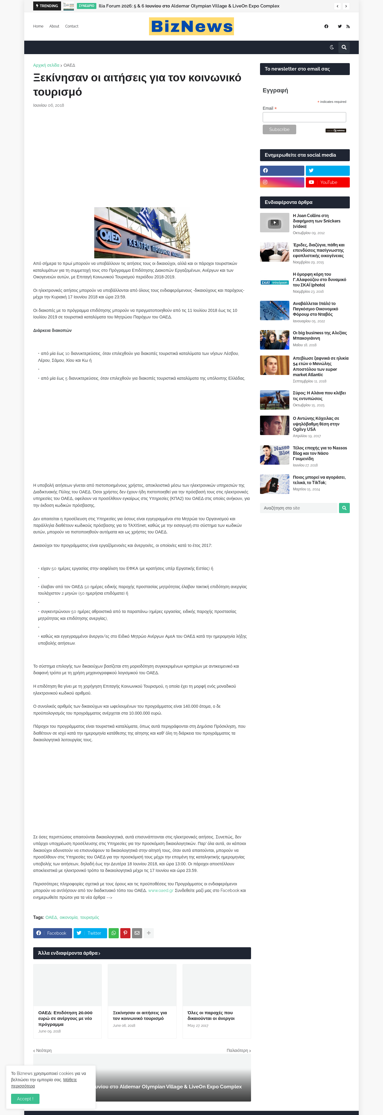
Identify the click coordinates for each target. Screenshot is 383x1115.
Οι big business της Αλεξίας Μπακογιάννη (320, 335)
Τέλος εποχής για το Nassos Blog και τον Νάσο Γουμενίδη (320, 453)
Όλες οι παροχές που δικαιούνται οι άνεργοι (211, 1015)
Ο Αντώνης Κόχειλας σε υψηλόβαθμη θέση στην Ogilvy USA (316, 423)
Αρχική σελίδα (46, 65)
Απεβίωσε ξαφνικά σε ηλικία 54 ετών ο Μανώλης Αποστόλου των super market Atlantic (321, 366)
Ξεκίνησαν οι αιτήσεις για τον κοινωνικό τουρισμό (140, 1015)
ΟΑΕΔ (69, 65)
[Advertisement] (142, 158)
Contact (71, 26)
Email (270, 108)
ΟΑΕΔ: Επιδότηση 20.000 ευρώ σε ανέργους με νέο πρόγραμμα (65, 1018)
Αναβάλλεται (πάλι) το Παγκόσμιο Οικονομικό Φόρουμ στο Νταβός (315, 309)
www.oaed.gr (161, 890)
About (54, 26)
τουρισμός (89, 917)
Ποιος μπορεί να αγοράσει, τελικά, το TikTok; (319, 480)
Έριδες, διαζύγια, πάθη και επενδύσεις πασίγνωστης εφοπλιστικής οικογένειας (319, 250)
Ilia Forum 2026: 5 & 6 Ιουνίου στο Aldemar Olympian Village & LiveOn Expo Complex (189, 6)
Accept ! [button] (25, 1098)
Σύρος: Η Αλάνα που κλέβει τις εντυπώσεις (319, 396)
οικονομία (69, 917)
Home (38, 26)
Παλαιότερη (237, 1050)
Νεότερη (43, 1050)
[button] (337, 6)
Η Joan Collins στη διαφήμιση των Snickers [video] (317, 221)
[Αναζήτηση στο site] (299, 508)
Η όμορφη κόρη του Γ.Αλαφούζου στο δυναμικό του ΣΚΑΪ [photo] (319, 279)
